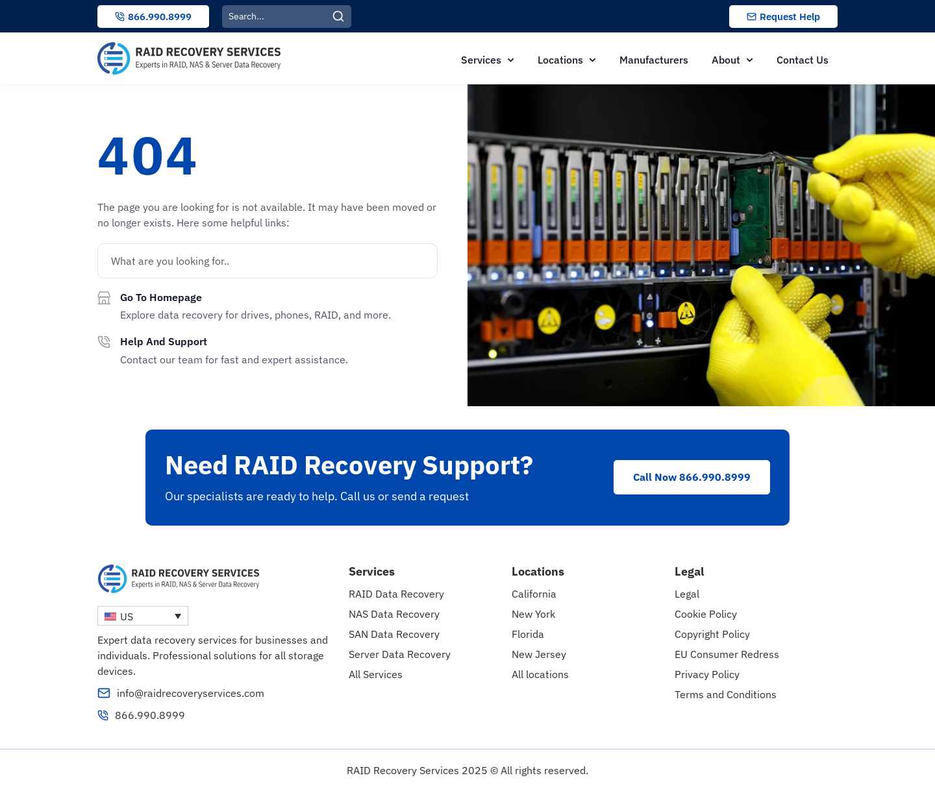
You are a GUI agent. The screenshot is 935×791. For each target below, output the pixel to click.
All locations (540, 674)
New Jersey (539, 654)
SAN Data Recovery (394, 633)
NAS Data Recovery (394, 613)
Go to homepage (161, 297)
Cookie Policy (706, 613)
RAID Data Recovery (396, 593)
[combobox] (277, 16)
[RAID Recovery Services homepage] (188, 58)
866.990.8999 (150, 715)
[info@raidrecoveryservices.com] (103, 693)
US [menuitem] (126, 616)
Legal (687, 593)
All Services (376, 674)
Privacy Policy (707, 674)
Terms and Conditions (726, 694)
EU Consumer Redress (727, 654)
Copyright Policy (712, 633)
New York (533, 613)
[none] (142, 616)
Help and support (163, 341)
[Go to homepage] (103, 297)
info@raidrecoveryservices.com (190, 693)
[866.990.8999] (102, 715)
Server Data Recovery (400, 654)
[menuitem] (142, 616)
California (534, 593)
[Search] (341, 16)
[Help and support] (103, 341)
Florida (528, 633)
